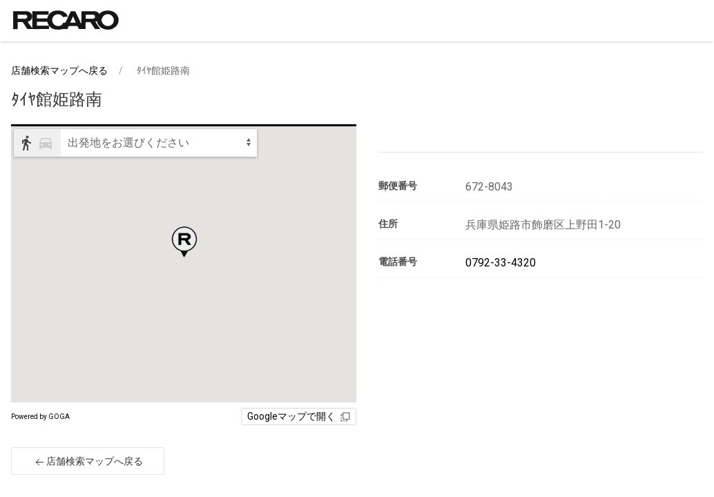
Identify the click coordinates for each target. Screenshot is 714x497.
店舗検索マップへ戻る (59, 70)
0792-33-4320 (500, 262)
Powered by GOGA (40, 416)
